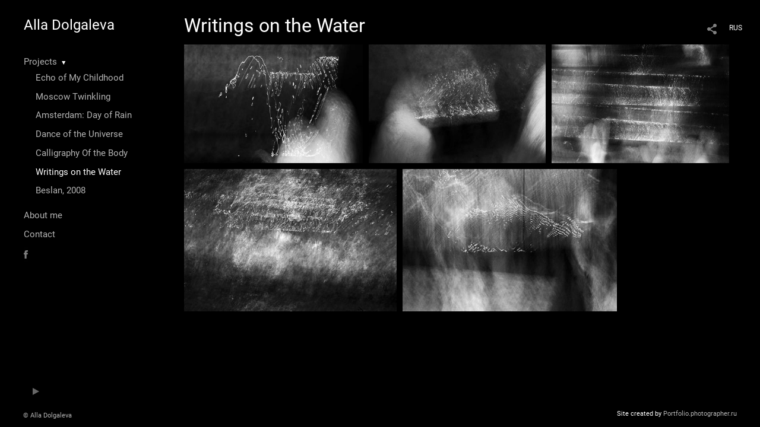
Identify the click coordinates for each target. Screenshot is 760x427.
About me (43, 215)
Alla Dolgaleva (69, 25)
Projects (40, 61)
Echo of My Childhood (80, 77)
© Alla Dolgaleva (47, 415)
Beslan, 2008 (61, 190)
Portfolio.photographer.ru (700, 414)
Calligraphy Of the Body (82, 153)
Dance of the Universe (79, 134)
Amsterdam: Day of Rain (84, 115)
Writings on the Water (78, 172)
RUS (735, 28)
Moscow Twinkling (73, 96)
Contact (39, 234)
